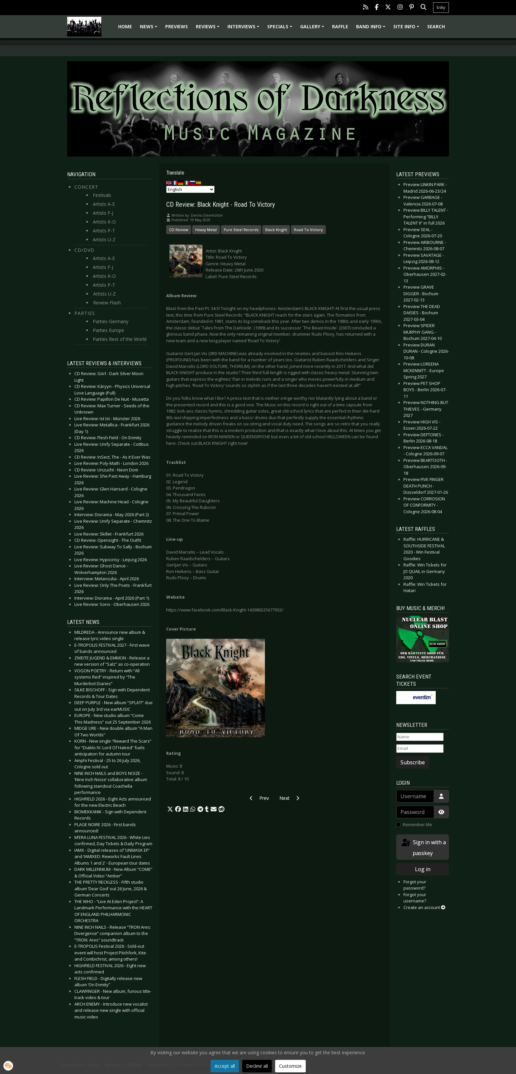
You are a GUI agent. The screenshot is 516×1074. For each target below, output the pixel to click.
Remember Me (417, 824)
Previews (176, 26)
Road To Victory (308, 229)
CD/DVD (84, 250)
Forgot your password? (414, 885)
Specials (280, 28)
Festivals (102, 195)
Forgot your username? (414, 898)
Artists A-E (104, 204)
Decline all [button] (257, 1066)
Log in (422, 869)
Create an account (424, 907)
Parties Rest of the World (119, 339)
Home (125, 26)
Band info (371, 28)
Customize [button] (290, 1066)
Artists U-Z (104, 239)
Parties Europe (108, 330)
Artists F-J (103, 213)
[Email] (420, 748)
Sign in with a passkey (423, 847)
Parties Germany (110, 321)
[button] (170, 809)
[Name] (420, 737)
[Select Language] (190, 189)
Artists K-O (104, 222)
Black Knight (276, 229)
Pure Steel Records (241, 229)
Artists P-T (104, 230)
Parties (84, 313)
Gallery (313, 28)
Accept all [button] (225, 1066)
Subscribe (412, 762)
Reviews (208, 28)
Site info (407, 28)
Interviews (244, 28)
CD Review (178, 229)
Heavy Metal (206, 229)
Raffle (340, 26)
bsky (441, 7)
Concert (86, 187)
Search (436, 26)
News (149, 28)
